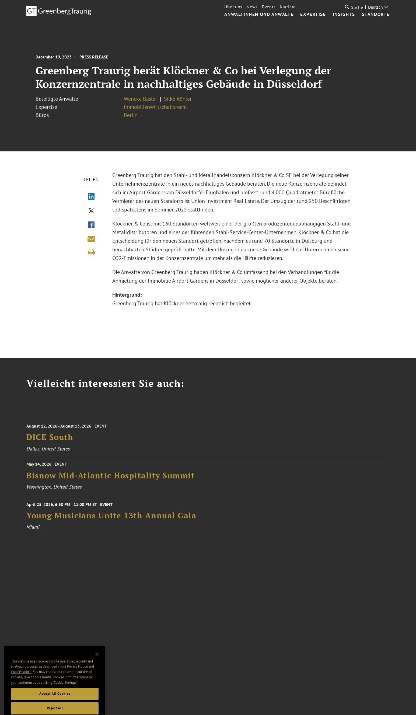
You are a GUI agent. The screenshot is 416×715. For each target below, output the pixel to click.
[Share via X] (91, 211)
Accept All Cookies (54, 701)
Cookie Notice (21, 679)
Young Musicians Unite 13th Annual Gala (111, 518)
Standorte (376, 14)
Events (268, 6)
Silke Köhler (178, 98)
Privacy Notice (77, 674)
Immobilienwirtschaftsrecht (155, 106)
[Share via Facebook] (91, 225)
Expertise (313, 14)
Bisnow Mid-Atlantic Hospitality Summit (110, 477)
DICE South (49, 440)
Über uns (233, 6)
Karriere (288, 6)
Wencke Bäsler (140, 98)
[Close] (97, 662)
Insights (344, 14)
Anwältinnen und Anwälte (258, 14)
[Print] (91, 252)
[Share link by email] (91, 238)
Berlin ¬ (133, 115)
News (252, 6)
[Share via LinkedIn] (91, 197)
